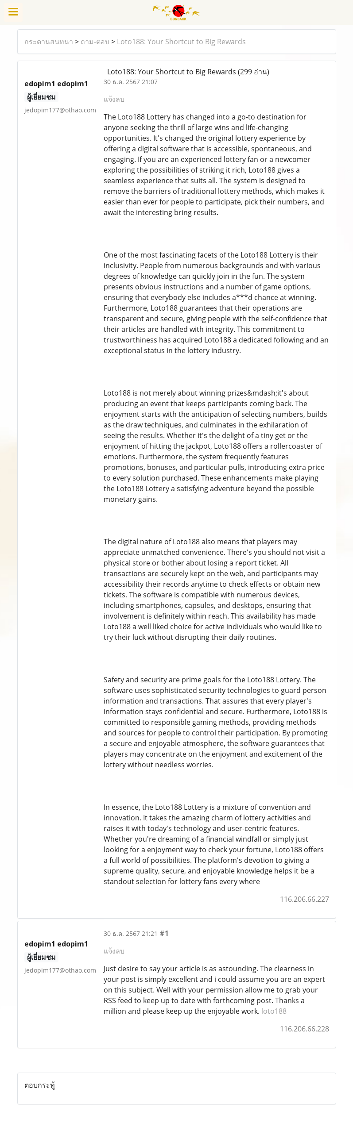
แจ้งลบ (114, 99)
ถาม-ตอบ (95, 41)
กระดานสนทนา (48, 41)
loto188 (274, 1011)
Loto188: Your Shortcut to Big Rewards (181, 41)
